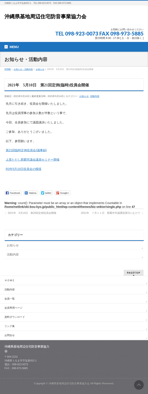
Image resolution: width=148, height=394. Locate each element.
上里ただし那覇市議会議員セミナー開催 (32, 159)
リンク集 (9, 326)
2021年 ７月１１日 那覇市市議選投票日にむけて (112, 212)
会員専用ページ (13, 307)
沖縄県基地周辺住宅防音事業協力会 (45, 16)
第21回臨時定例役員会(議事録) (26, 150)
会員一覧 (9, 298)
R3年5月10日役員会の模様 (23, 169)
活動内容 (94, 96)
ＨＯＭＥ (9, 280)
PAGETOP (133, 272)
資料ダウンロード (14, 316)
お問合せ (9, 335)
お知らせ (84, 96)
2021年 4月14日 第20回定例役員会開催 (30, 212)
